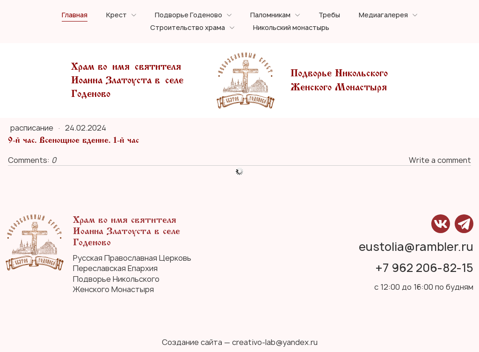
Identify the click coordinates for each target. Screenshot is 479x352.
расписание (32, 128)
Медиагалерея (383, 15)
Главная (74, 15)
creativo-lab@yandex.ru (275, 342)
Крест (116, 15)
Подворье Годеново (188, 15)
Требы (329, 15)
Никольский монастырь (291, 28)
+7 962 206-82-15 (424, 268)
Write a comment (440, 160)
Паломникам (270, 15)
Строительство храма (187, 28)
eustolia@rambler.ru (416, 247)
